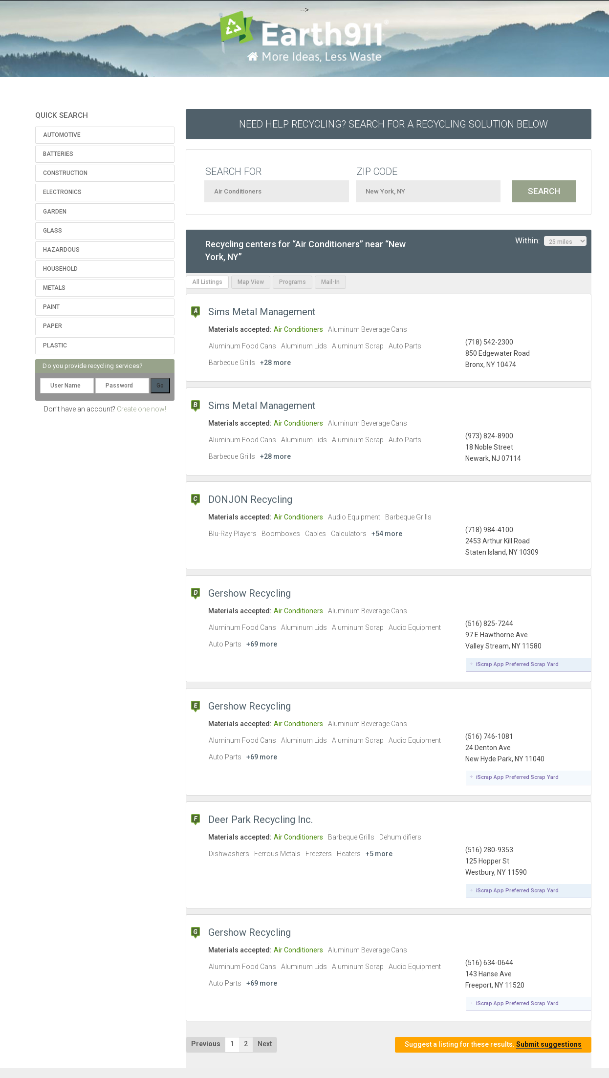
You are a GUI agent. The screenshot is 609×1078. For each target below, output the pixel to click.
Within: (551, 241)
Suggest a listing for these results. (493, 1044)
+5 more (379, 854)
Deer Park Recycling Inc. (260, 819)
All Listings (207, 282)
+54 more (386, 534)
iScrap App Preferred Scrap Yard (517, 664)
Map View (251, 282)
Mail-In (330, 282)
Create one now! (141, 409)
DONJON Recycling (250, 499)
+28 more (275, 363)
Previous (205, 1044)
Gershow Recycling (249, 593)
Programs (292, 282)
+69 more (261, 644)
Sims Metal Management (262, 312)
